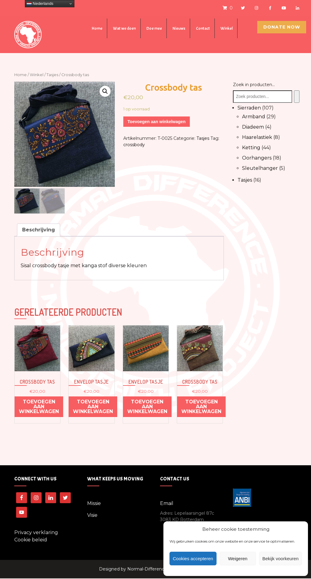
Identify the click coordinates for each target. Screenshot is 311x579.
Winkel (226, 28)
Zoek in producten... (254, 84)
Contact (203, 28)
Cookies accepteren (193, 558)
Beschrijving (38, 230)
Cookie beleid (30, 540)
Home (97, 28)
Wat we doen (124, 28)
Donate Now (281, 27)
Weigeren (238, 558)
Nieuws (179, 28)
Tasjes (52, 74)
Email (166, 504)
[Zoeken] (296, 96)
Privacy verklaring (36, 533)
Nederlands (40, 3)
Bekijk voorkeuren (280, 558)
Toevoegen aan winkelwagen (157, 121)
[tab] (38, 230)
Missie (94, 504)
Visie (92, 516)
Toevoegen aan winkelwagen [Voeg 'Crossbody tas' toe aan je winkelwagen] (39, 407)
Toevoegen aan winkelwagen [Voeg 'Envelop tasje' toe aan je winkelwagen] (93, 407)
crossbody (134, 144)
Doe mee (154, 28)
